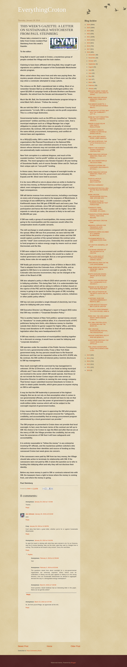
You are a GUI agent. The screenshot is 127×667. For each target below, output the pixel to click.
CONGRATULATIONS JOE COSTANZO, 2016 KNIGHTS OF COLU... (98, 167)
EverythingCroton (42, 9)
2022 (88, 34)
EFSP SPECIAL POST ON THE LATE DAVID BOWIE (98, 263)
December (92, 55)
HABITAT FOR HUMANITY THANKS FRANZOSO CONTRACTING (96, 149)
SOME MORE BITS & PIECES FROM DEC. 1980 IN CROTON (98, 269)
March (91, 82)
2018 (88, 46)
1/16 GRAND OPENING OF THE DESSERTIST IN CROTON (97, 251)
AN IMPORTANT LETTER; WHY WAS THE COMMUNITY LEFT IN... (98, 112)
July (90, 70)
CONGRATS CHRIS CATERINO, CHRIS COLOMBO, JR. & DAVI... (97, 209)
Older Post (75, 646)
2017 (88, 49)
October (91, 61)
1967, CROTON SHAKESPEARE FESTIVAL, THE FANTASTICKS (98, 330)
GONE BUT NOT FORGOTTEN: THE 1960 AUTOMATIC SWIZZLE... (98, 118)
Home (49, 646)
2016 (88, 52)
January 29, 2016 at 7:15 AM (44, 502)
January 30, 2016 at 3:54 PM (44, 540)
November (92, 58)
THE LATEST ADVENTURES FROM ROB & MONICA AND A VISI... (98, 348)
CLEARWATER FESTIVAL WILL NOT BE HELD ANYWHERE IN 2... (98, 189)
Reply (27, 507)
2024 (88, 31)
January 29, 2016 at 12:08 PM (39, 526)
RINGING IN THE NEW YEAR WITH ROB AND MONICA (97, 287)
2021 (88, 37)
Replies (30, 554)
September (92, 64)
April (90, 79)
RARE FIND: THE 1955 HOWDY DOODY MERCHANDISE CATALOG (98, 317)
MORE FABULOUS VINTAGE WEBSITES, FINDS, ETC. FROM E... (97, 99)
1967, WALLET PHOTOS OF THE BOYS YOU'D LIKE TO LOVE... (98, 293)
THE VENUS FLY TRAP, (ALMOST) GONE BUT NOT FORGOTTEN (98, 202)
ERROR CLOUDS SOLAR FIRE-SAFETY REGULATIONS (96, 125)
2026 (88, 24)
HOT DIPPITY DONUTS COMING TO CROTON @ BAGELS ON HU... (97, 131)
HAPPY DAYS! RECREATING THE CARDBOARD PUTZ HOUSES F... (97, 282)
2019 (88, 43)
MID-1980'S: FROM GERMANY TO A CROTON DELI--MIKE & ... (98, 311)
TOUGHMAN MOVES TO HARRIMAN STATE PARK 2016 (97, 240)
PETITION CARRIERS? (95, 185)
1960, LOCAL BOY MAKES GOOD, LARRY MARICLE (97, 137)
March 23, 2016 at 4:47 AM (43, 602)
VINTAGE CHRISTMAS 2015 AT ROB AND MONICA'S (98, 336)
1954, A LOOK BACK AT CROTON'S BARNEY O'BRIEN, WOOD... (96, 258)
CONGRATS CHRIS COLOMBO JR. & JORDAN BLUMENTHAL (98, 233)
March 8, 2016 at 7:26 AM (48, 585)
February (92, 85)
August (91, 67)
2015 (88, 355)
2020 (88, 40)
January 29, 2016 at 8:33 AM (44, 514)
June (90, 73)
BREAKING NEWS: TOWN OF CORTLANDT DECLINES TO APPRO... (98, 92)
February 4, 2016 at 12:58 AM (49, 558)
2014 (88, 358)
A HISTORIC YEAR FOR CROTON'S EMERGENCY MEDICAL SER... (97, 300)
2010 (88, 370)
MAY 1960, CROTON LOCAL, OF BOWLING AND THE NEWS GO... (97, 324)
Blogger (73, 662)
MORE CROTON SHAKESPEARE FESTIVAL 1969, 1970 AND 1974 (98, 196)
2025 (88, 27)
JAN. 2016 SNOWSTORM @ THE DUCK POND (97, 161)
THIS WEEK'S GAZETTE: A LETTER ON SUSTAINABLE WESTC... (98, 105)
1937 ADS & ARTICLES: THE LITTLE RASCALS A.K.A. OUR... (97, 143)
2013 (88, 361)
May (90, 76)
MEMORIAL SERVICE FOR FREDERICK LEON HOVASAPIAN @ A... (97, 227)
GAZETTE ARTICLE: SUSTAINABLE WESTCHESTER (95, 180)
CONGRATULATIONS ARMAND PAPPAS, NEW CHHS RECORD (98, 215)
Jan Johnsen (30, 514)
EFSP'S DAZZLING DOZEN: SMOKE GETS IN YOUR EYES (97, 275)
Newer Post (23, 646)
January (91, 88)
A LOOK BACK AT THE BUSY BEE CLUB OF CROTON (97, 305)
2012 (88, 364)
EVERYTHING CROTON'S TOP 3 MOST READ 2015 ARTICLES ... (98, 342)
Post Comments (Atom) (34, 650)
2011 (88, 367)
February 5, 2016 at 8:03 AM (49, 567)
